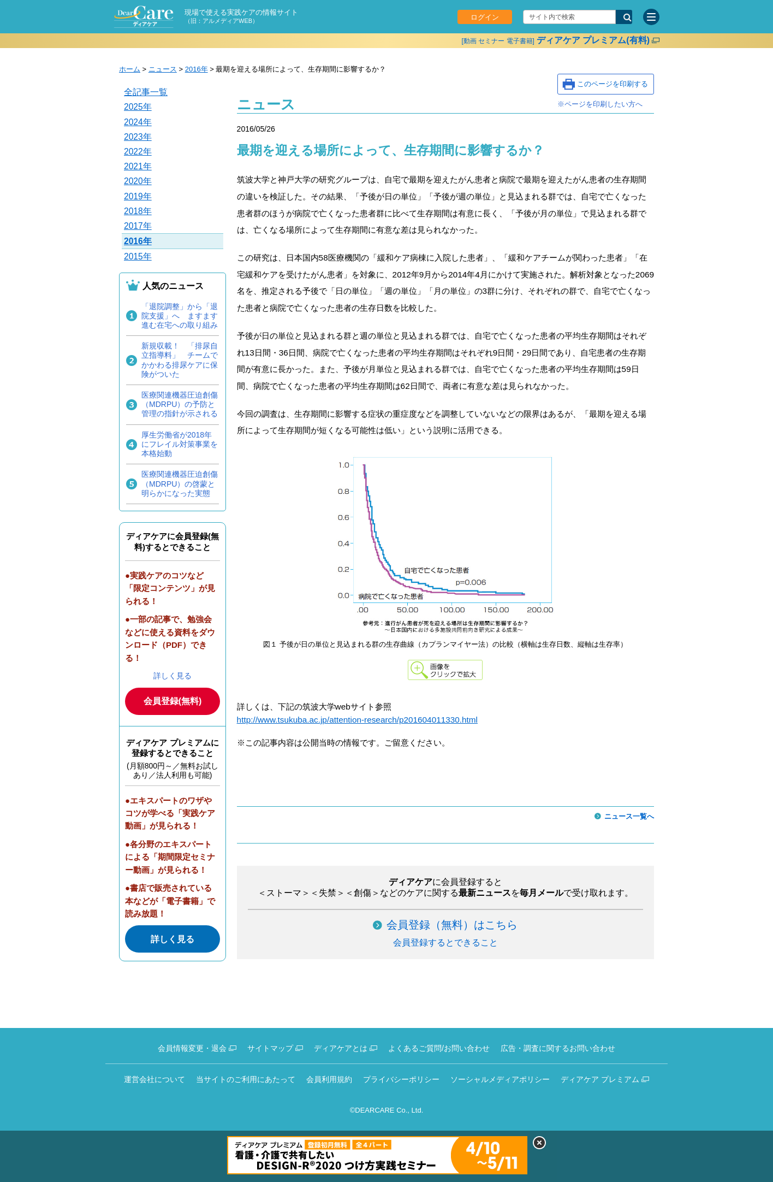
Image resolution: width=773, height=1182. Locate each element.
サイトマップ (270, 1048)
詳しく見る (172, 675)
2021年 (138, 166)
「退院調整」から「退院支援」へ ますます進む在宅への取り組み (179, 315)
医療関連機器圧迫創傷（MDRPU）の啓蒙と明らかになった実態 (179, 483)
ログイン (485, 17)
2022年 (138, 151)
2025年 (138, 106)
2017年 (138, 226)
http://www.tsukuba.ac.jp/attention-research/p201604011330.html (357, 719)
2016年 (196, 69)
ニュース (162, 69)
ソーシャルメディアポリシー (500, 1079)
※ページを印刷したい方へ (600, 104)
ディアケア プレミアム (600, 1079)
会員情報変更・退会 (192, 1048)
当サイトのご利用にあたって (245, 1079)
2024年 (138, 122)
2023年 (138, 136)
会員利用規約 (329, 1079)
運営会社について (154, 1079)
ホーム (129, 69)
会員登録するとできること (445, 942)
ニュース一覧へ (629, 816)
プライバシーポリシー (401, 1079)
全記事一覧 (146, 92)
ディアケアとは (340, 1048)
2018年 (138, 211)
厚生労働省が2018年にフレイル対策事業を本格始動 (179, 444)
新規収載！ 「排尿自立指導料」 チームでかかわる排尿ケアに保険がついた (179, 360)
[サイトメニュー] (651, 17)
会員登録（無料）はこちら (452, 925)
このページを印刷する (612, 84)
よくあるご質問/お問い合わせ (439, 1048)
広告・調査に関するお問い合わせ (558, 1048)
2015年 (138, 256)
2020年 (138, 181)
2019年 (138, 196)
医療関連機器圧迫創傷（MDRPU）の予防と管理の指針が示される (179, 404)
